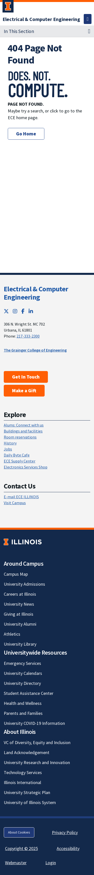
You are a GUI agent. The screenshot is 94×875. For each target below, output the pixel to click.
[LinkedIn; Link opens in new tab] (31, 311)
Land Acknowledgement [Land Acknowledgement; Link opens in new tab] (26, 752)
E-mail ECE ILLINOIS (21, 496)
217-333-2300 (28, 336)
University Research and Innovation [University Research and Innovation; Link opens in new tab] (37, 762)
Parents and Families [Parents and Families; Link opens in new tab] (23, 713)
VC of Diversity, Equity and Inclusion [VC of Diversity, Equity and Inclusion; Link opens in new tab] (37, 742)
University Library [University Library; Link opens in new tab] (20, 644)
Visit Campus (15, 502)
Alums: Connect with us (24, 425)
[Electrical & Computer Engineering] (41, 19)
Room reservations (20, 437)
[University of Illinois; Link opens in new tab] (23, 541)
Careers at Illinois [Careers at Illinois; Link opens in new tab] (20, 594)
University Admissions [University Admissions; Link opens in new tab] (24, 584)
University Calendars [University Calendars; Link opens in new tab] (23, 673)
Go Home (26, 134)
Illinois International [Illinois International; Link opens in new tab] (22, 782)
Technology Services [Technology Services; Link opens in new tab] (23, 772)
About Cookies (19, 832)
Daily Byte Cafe (17, 454)
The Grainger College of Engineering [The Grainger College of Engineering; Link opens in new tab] (35, 350)
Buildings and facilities (23, 431)
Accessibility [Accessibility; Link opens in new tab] (68, 848)
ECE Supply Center (19, 460)
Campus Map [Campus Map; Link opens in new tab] (16, 574)
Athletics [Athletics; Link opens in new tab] (12, 634)
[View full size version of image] (83, 73)
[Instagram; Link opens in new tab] (15, 311)
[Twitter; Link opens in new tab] (6, 311)
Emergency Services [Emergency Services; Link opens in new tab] (22, 663)
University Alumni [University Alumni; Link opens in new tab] (20, 624)
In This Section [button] (19, 31)
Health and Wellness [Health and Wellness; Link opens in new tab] (23, 703)
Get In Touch (26, 377)
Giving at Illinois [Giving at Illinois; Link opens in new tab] (18, 614)
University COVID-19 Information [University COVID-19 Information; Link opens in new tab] (34, 723)
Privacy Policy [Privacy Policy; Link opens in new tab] (65, 832)
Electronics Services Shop (25, 466)
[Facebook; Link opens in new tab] (23, 311)
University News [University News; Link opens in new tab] (19, 604)
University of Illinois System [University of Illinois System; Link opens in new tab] (30, 802)
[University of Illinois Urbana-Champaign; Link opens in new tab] (8, 7)
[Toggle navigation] (87, 19)
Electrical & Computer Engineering (36, 293)
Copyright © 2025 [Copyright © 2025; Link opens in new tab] (21, 848)
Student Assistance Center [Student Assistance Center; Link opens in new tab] (28, 693)
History (10, 442)
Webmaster (16, 863)
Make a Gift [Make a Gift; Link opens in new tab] (24, 391)
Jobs (8, 448)
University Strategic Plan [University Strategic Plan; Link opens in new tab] (27, 792)
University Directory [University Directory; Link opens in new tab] (22, 683)
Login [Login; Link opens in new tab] (50, 863)
